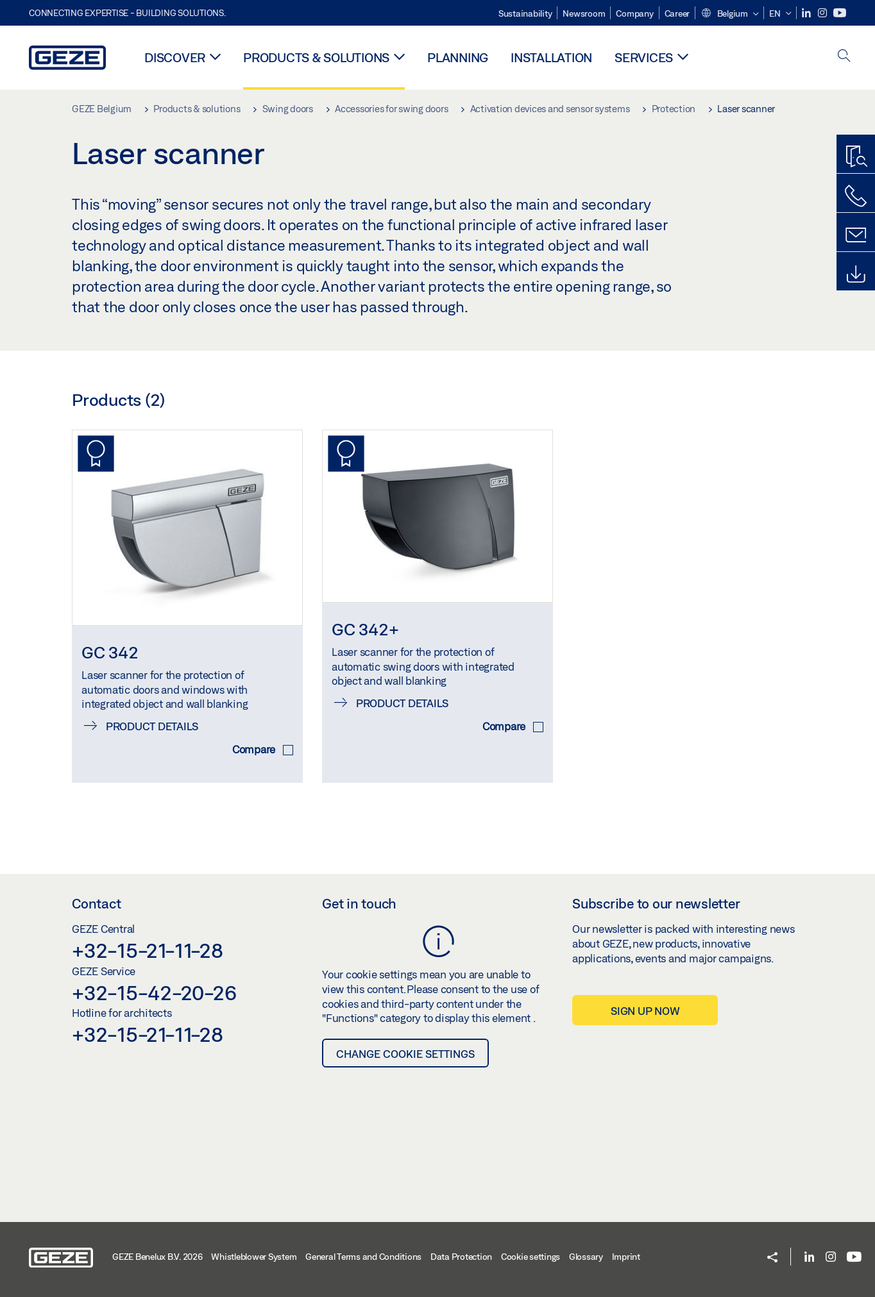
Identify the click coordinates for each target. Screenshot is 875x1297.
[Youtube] (839, 13)
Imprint (626, 1256)
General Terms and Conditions (363, 1256)
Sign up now (645, 1011)
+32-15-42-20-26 (154, 992)
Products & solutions (316, 57)
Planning (457, 57)
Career (677, 13)
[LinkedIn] (807, 13)
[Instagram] (823, 13)
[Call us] (856, 196)
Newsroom (584, 13)
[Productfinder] (856, 157)
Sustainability (525, 13)
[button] (729, 14)
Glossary (586, 1256)
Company (634, 13)
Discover (174, 57)
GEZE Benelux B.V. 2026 (157, 1256)
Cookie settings (530, 1256)
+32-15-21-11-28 (147, 950)
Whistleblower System (253, 1256)
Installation (551, 57)
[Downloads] (856, 274)
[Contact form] (856, 235)
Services (644, 57)
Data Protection (461, 1256)
